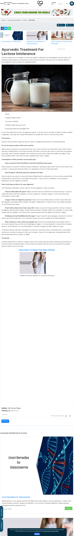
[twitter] (5, 28)
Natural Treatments (18, 3)
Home (2, 3)
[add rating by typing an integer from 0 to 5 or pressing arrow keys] (5, 420)
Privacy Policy (54, 531)
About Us (5, 3)
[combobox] (60, 3)
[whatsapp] (9, 28)
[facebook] (2, 28)
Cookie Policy (46, 531)
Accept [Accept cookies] (37, 534)
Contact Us (54, 3)
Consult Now (9, 3)
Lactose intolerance (14, 20)
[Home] (40, 3)
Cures (26, 3)
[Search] (66, 3)
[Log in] (72, 3)
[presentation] (1, 34)
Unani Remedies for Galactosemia (11, 41)
